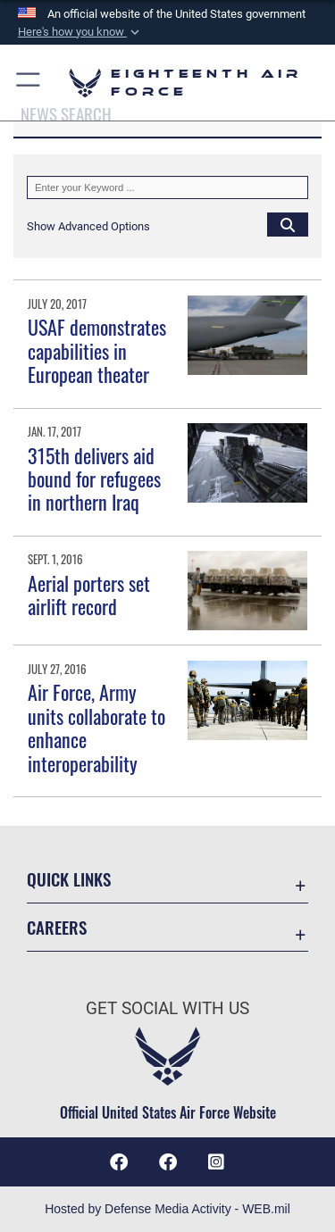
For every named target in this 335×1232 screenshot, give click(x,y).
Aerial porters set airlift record (89, 594)
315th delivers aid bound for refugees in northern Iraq (94, 479)
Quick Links (69, 879)
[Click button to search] (287, 224)
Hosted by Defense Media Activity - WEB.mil (167, 1209)
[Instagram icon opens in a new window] (216, 1162)
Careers (57, 927)
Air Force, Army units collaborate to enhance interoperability (96, 727)
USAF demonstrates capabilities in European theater (97, 350)
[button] (80, 32)
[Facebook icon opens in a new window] (168, 1162)
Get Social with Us (167, 1008)
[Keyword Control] (167, 187)
